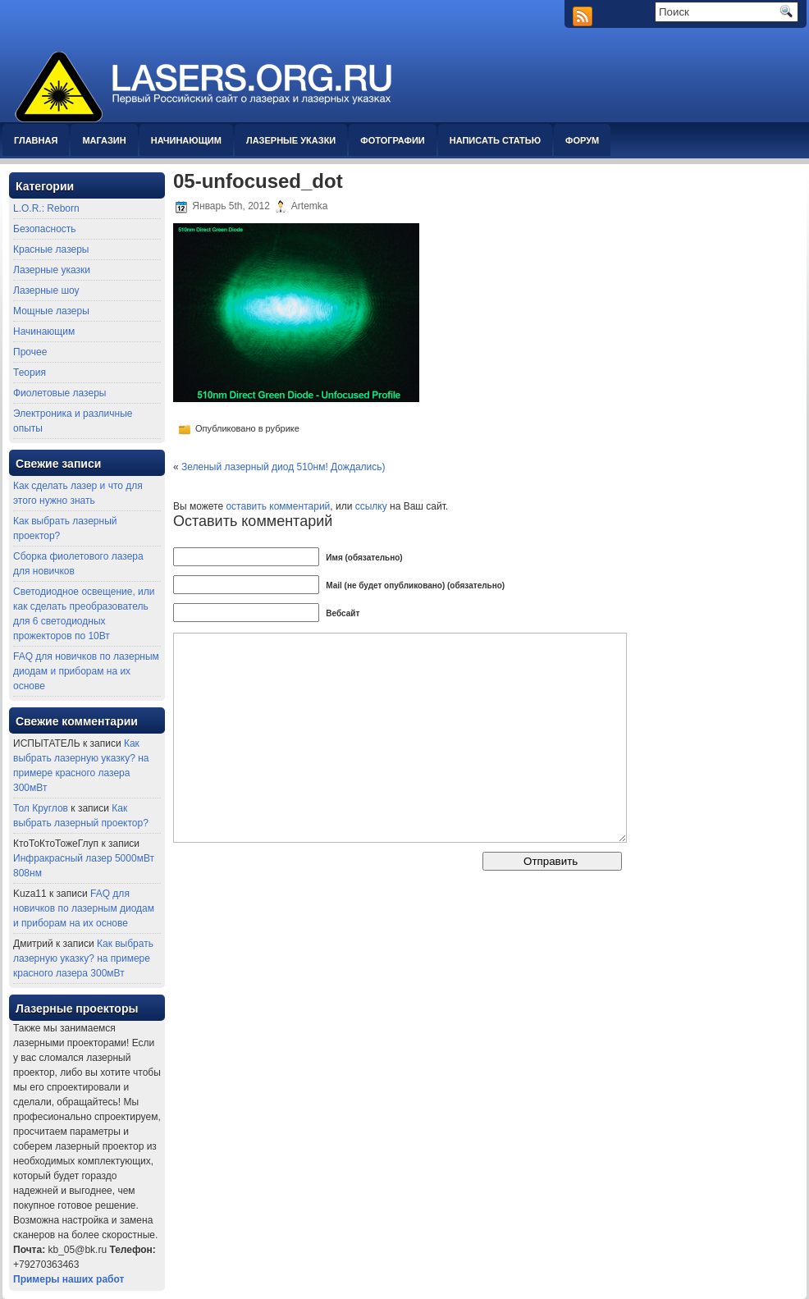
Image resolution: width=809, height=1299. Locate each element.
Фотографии (392, 140)
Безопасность (44, 229)
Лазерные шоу (46, 290)
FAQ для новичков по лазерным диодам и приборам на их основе (86, 671)
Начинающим (186, 140)
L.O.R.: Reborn (46, 208)
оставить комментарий (278, 506)
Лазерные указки (291, 140)
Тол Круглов (40, 808)
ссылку (371, 506)
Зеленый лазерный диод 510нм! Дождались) (283, 467)
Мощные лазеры (51, 311)
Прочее (30, 352)
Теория (29, 372)
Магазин (104, 140)
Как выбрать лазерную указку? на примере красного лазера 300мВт (83, 958)
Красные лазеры (51, 249)
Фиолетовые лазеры (59, 393)
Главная (35, 140)
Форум (582, 140)
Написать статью (495, 140)
